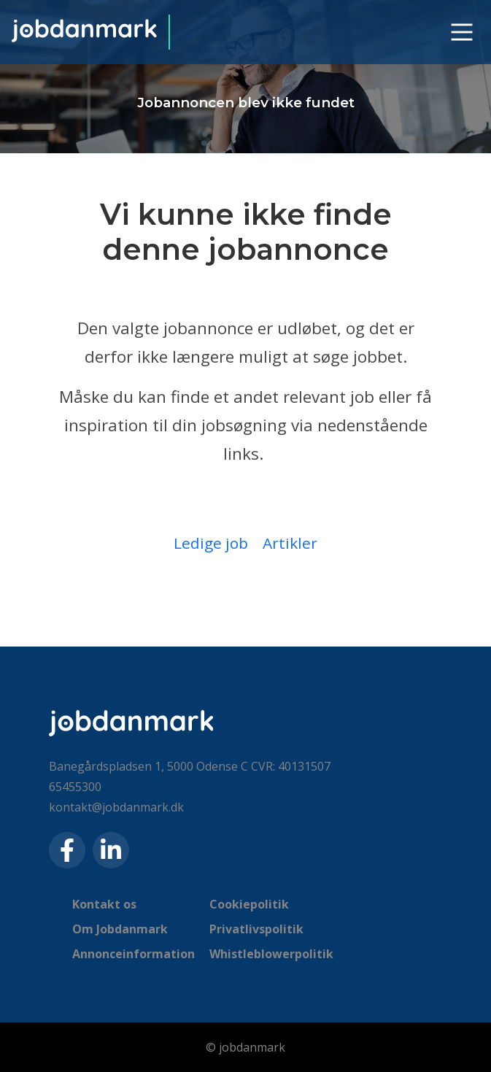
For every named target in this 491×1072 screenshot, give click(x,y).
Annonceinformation (133, 954)
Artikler (290, 543)
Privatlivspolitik (256, 929)
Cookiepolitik (249, 904)
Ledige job (211, 543)
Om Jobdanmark (120, 929)
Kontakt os (104, 904)
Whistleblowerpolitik (271, 954)
